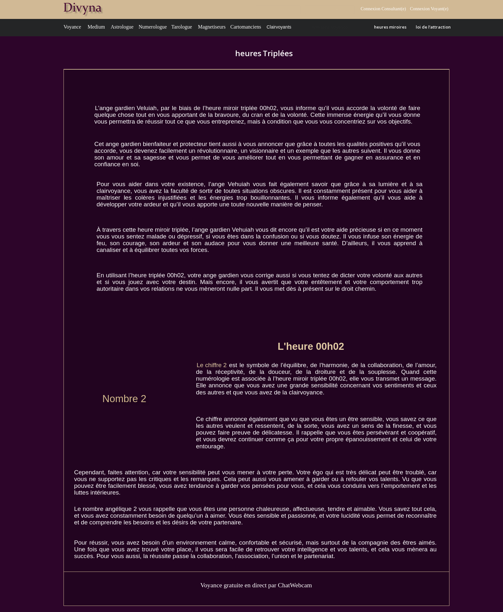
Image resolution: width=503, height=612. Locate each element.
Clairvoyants (279, 27)
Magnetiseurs (212, 27)
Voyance (72, 27)
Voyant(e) (440, 8)
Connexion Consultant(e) (383, 8)
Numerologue (153, 27)
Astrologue (122, 27)
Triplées (278, 53)
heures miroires (390, 27)
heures (249, 53)
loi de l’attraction (433, 27)
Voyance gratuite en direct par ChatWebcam (256, 585)
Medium (96, 27)
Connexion (420, 8)
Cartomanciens (245, 27)
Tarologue (181, 27)
